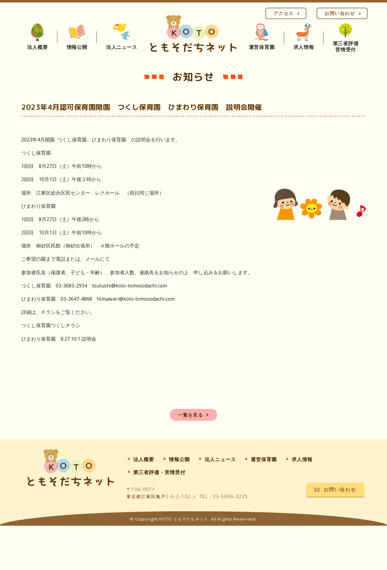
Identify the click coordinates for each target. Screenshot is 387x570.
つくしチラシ (65, 325)
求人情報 (302, 459)
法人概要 (143, 459)
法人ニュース (220, 459)
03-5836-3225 (230, 496)
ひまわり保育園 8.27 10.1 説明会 (58, 338)
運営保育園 (264, 459)
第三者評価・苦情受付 (159, 472)
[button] (285, 13)
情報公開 (179, 459)
